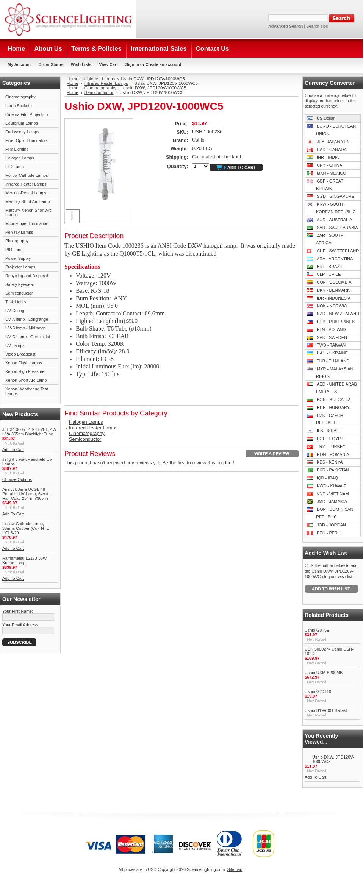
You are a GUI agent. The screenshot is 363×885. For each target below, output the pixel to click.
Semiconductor (19, 293)
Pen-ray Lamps (19, 232)
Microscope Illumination (27, 223)
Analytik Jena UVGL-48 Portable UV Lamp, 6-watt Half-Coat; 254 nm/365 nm (26, 494)
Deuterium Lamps (21, 123)
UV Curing (14, 310)
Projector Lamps (20, 267)
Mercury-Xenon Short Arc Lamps (28, 212)
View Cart (108, 64)
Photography (17, 241)
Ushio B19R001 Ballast (326, 710)
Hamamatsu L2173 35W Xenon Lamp (24, 560)
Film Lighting (17, 149)
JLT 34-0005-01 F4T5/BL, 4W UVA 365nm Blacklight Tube (29, 431)
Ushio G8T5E (317, 630)
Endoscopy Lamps (22, 132)
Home (72, 78)
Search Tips (317, 26)
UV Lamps (15, 345)
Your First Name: (17, 611)
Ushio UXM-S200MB (324, 672)
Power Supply (18, 258)
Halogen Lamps (19, 158)
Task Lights (15, 302)
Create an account (163, 64)
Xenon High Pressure (24, 371)
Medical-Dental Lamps (25, 192)
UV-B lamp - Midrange (25, 328)
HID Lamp (14, 166)
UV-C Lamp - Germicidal (27, 336)
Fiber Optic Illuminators (26, 140)
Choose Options (17, 479)
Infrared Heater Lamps (26, 184)
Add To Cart (13, 449)
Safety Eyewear (19, 284)
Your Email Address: (20, 625)
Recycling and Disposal (26, 275)
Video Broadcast (20, 354)
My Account (19, 64)
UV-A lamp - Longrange (26, 319)
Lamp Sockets (18, 105)
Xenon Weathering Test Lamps (26, 391)
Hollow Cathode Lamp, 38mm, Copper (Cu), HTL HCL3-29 (25, 528)
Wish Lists (81, 64)
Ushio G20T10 (318, 691)
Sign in (132, 64)
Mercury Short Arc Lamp (27, 201)
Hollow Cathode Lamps (26, 175)
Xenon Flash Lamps (23, 363)
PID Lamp (14, 249)
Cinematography (20, 97)
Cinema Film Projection (26, 114)
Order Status (50, 64)
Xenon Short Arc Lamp (26, 380)
